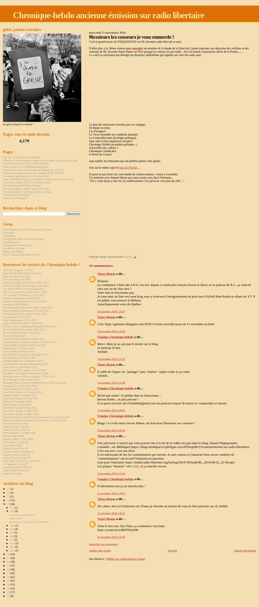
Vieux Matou (106, 274)
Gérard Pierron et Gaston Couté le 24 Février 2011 (30, 342)
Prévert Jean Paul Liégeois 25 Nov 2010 (24, 370)
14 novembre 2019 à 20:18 (111, 331)
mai (12, 536)
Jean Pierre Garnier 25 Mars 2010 (21, 414)
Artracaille (8, 232)
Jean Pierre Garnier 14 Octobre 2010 (22, 392)
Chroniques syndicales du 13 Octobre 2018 (26, 176)
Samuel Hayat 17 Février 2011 (19, 348)
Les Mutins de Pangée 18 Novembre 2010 (25, 373)
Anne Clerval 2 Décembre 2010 (20, 367)
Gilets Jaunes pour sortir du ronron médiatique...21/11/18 (33, 169)
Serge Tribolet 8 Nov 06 (16, 470)
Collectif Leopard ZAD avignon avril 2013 (26, 285)
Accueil (172, 550)
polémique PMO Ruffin (15, 304)
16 (8, 561)
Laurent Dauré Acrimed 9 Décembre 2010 (25, 364)
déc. (12, 507)
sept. (12, 525)
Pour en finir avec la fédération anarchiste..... (27, 166)
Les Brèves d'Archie (13, 248)
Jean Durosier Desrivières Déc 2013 (22, 273)
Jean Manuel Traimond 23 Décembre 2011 (25, 354)
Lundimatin (9, 235)
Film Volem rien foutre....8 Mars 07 (22, 461)
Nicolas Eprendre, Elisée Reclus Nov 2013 (25, 282)
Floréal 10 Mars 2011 (14, 335)
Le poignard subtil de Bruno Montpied (23, 238)
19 (8, 504)
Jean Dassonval (11, 242)
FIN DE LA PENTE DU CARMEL (22, 157)
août (12, 529)
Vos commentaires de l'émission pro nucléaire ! (28, 191)
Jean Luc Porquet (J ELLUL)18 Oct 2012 (25, 292)
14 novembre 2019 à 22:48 (111, 382)
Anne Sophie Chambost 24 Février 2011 (24, 345)
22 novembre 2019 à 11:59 (111, 537)
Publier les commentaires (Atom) (125, 558)
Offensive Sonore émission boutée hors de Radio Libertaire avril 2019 (40, 160)
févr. (12, 547)
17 (8, 558)
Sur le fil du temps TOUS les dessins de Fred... (28, 182)
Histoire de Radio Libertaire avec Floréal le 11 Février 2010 (35, 420)
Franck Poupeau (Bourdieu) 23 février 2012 (26, 310)
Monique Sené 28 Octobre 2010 (20, 385)
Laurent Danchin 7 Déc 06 (17, 467)
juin (12, 532)
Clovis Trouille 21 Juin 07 (17, 457)
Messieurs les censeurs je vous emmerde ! (29, 521)
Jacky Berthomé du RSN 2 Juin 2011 (22, 323)
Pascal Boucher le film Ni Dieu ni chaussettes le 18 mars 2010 (36, 417)
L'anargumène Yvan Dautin (17, 245)
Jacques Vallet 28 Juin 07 (16, 454)
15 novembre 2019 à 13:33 (111, 473)
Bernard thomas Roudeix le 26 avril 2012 (25, 301)
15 (8, 565)
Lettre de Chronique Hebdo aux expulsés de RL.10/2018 (33, 173)
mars (12, 543)
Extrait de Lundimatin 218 (21, 514)
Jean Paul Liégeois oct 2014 (18, 270)
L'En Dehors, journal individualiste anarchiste (27, 229)
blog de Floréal (128, 167)
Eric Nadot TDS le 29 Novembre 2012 (23, 288)
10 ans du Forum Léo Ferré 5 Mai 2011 (24, 329)
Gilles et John (15, 518)
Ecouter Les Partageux (15, 198)
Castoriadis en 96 (12, 445)
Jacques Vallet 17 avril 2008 (18, 439)
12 (8, 577)
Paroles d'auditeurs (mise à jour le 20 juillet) (26, 188)
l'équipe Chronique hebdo (115, 337)
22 (8, 492)
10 (8, 584)
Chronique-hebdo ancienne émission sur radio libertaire (108, 15)
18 (8, 554)
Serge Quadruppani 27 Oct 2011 (20, 320)
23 (8, 488)
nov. (12, 511)
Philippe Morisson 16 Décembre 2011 (23, 360)
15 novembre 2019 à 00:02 (111, 410)
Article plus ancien (245, 550)
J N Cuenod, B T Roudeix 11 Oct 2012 (23, 295)
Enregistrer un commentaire (103, 544)
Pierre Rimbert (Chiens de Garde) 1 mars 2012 (28, 307)
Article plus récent (100, 550)
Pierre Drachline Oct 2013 (17, 279)
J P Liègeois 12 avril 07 (15, 464)
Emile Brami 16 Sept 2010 (17, 404)
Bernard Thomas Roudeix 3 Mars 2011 (23, 338)
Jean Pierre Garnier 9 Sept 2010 (20, 407)
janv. (12, 550)
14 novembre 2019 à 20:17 (111, 311)
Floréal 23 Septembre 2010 (17, 401)
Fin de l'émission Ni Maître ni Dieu (22, 254)
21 (8, 496)
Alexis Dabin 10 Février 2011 (19, 351)
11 (8, 580)
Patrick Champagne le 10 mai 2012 (21, 298)
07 (8, 595)
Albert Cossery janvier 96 (16, 429)
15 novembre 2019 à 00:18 (111, 430)
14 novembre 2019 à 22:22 (111, 359)
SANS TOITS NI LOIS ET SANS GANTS (26, 163)
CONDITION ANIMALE (17, 194)
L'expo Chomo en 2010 (15, 423)
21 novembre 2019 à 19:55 (111, 493)
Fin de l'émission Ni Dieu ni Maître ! (22, 185)
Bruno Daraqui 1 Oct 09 (16, 426)
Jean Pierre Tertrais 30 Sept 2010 (20, 398)
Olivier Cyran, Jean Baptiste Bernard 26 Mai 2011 (30, 326)
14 (8, 569)
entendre (137, 48)
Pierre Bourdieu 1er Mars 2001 (19, 432)
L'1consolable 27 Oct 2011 (17, 317)
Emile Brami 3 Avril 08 (15, 442)
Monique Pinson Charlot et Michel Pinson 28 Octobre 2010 (34, 382)
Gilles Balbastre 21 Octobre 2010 (20, 389)
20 (8, 500)
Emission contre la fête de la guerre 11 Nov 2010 (29, 376)
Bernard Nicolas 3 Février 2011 (19, 357)
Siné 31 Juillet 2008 (13, 435)
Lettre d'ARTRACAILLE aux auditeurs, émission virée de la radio (38, 179)
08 (8, 592)
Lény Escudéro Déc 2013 (16, 276)
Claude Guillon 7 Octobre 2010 (19, 395)
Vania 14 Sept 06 (12, 473)
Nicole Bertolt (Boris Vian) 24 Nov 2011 (24, 313)
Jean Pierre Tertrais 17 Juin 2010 (20, 410)
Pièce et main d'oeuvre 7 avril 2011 (21, 332)
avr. (12, 539)
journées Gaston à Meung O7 (18, 451)
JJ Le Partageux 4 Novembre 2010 (21, 379)
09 (8, 588)
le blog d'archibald (13, 251)
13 (8, 573)
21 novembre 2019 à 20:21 (111, 513)
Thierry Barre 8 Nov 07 (15, 448)
